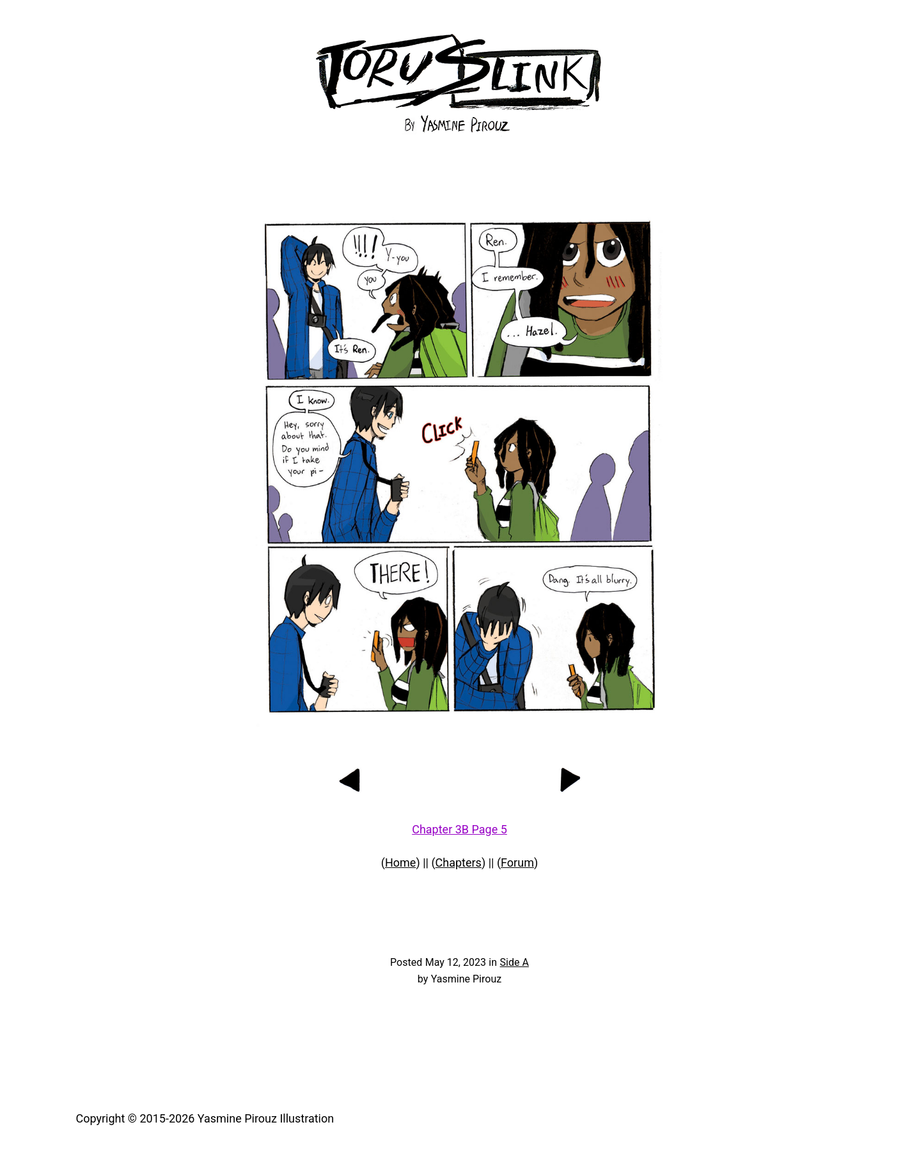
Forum (517, 862)
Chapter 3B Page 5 (459, 829)
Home (400, 862)
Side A (514, 962)
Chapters (459, 862)
